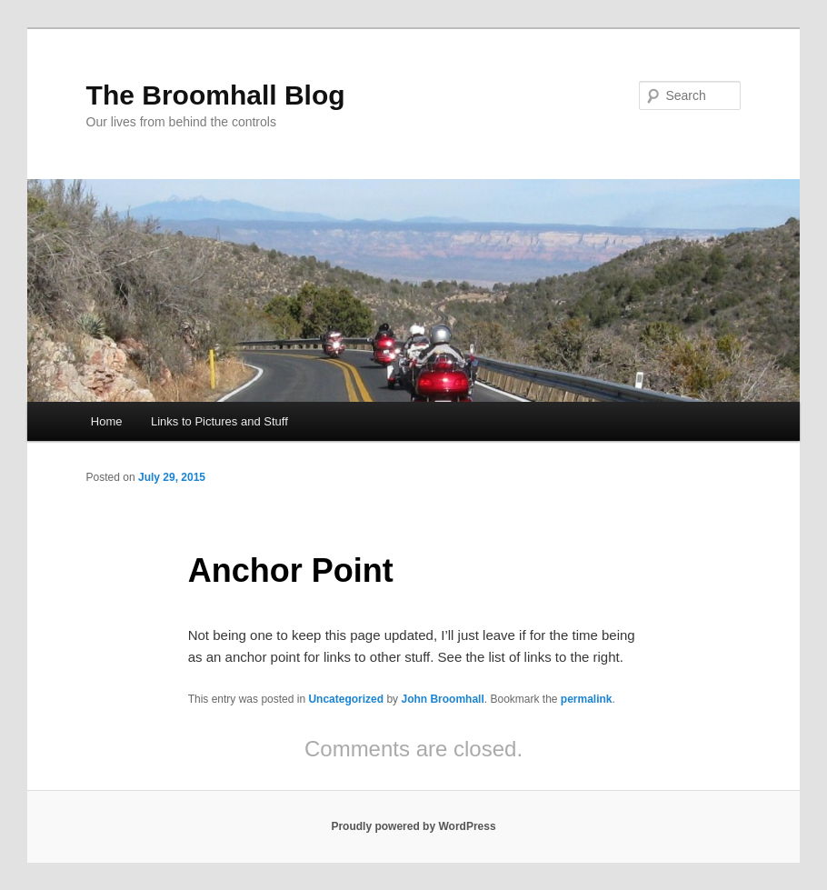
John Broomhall (442, 699)
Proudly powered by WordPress (413, 826)
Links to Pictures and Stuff (219, 421)
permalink (587, 699)
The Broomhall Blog (215, 95)
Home (107, 421)
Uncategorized (346, 699)
